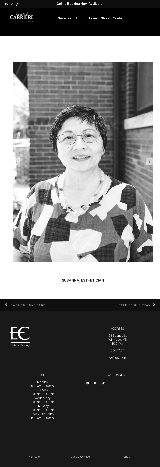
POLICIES (126, 457)
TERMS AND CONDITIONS (80, 457)
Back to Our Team (135, 305)
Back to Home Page (28, 305)
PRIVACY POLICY (33, 457)
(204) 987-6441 (118, 357)
